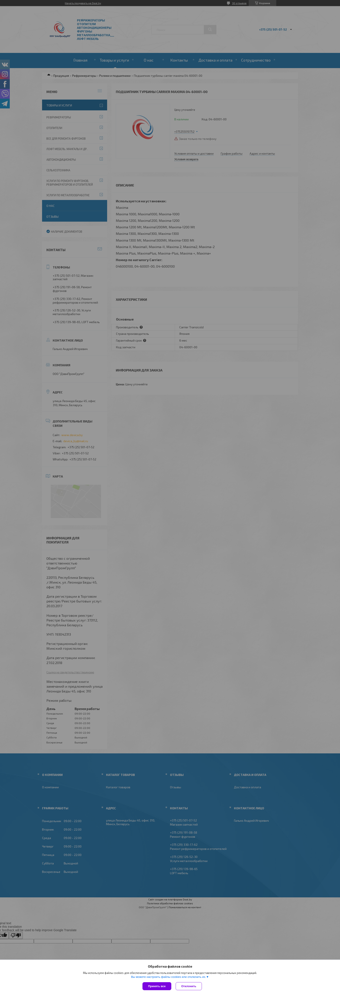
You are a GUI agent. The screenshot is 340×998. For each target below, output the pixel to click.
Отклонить (188, 986)
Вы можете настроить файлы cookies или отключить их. (168, 976)
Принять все (157, 986)
